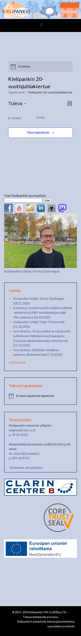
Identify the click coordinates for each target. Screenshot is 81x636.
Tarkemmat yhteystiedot (26, 467)
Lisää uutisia (17, 362)
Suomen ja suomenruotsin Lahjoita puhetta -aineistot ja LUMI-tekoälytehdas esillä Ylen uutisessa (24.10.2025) (42, 312)
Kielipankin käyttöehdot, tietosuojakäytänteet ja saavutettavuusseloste (46, 624)
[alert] (40, 66)
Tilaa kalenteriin (38, 132)
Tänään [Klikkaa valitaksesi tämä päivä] (40, 117)
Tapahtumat (16, 92)
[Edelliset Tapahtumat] (14, 118)
